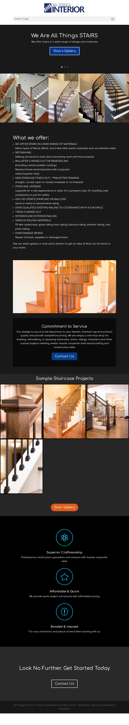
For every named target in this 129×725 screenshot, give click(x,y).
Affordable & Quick (64, 603)
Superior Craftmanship (64, 564)
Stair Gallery (64, 519)
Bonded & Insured (64, 638)
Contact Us (64, 368)
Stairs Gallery (64, 51)
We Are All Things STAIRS (64, 35)
